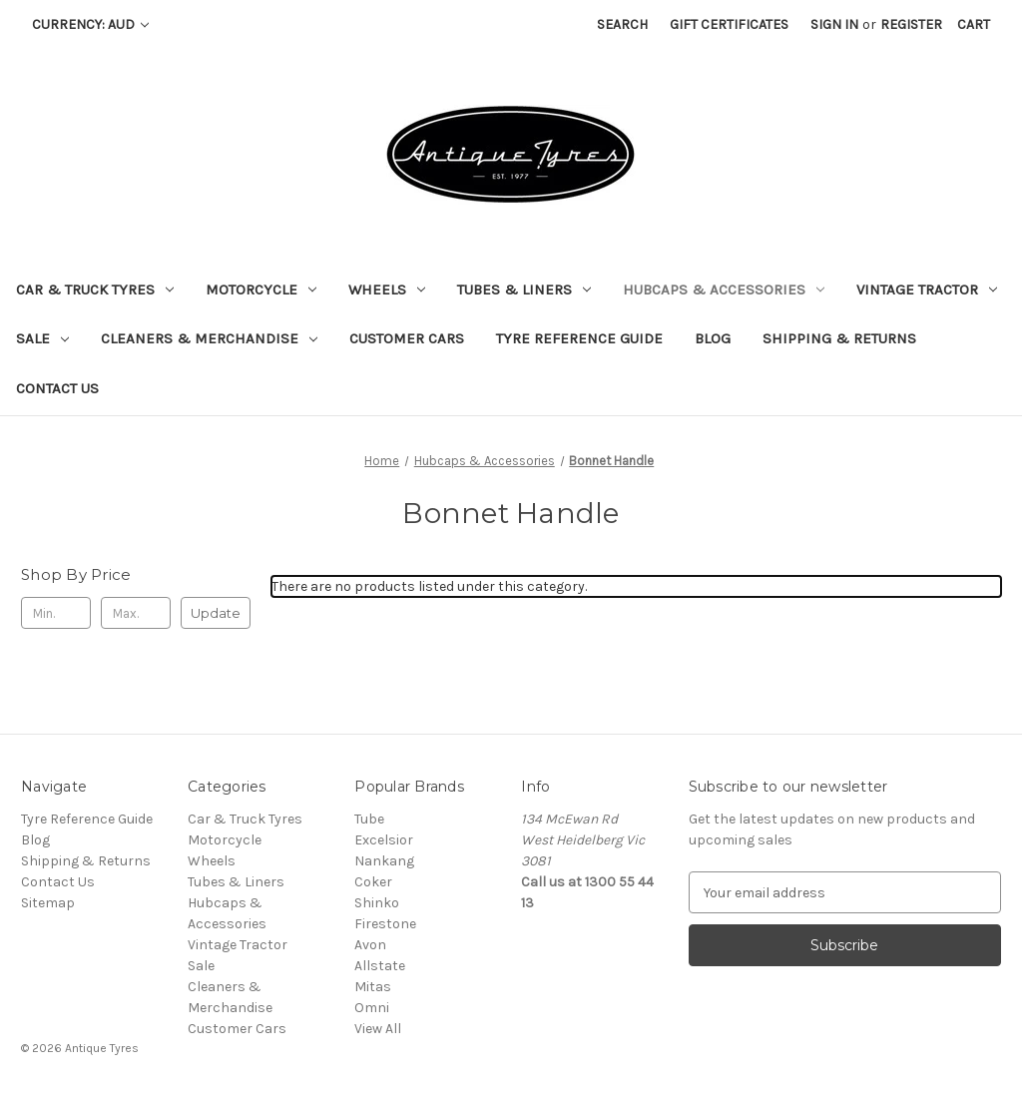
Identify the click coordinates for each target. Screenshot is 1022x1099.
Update (216, 613)
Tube (369, 819)
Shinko (376, 902)
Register (911, 24)
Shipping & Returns (839, 338)
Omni (371, 1007)
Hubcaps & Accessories (723, 289)
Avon (370, 944)
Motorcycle (261, 289)
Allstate (379, 965)
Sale (42, 338)
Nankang (384, 860)
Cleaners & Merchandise (209, 338)
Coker (373, 881)
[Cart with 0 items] (973, 24)
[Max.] (136, 613)
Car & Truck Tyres (95, 289)
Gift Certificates (729, 24)
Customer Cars (406, 338)
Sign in (834, 24)
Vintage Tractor (926, 289)
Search (622, 24)
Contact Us (57, 388)
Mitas (372, 986)
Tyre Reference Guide (579, 338)
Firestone (385, 923)
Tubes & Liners (524, 289)
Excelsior (383, 839)
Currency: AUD (90, 24)
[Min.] (56, 613)
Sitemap (48, 902)
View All (377, 1028)
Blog (713, 338)
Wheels (386, 289)
